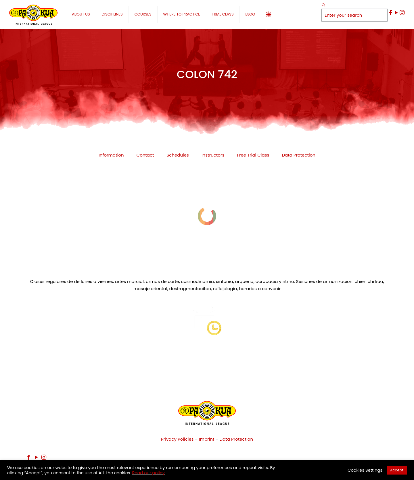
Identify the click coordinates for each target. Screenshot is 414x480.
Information (111, 155)
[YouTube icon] (396, 13)
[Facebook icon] (390, 13)
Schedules (178, 155)
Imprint (206, 439)
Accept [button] (396, 470)
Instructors (213, 155)
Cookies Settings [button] (365, 470)
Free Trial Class (253, 155)
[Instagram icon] (402, 13)
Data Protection (298, 155)
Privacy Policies (177, 439)
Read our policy (148, 473)
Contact (145, 155)
